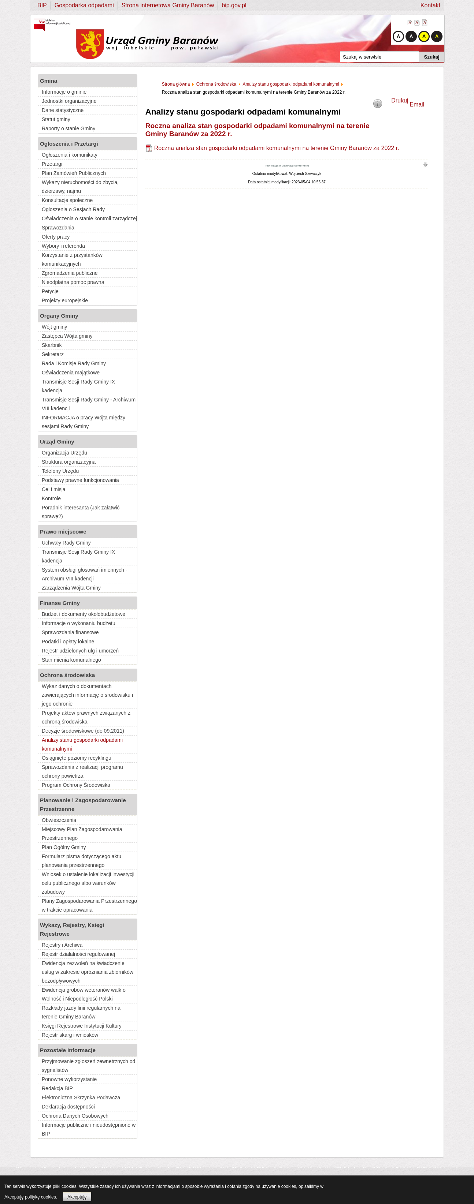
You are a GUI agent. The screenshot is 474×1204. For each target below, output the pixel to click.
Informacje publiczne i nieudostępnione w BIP (89, 1129)
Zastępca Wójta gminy (67, 336)
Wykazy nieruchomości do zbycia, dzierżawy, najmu (80, 186)
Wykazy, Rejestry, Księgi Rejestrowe (72, 929)
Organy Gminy (59, 316)
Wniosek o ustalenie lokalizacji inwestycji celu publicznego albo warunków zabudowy (88, 883)
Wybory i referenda (63, 246)
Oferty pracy (56, 237)
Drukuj (399, 100)
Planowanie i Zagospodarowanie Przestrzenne (83, 804)
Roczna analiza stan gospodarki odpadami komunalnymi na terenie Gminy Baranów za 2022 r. (276, 148)
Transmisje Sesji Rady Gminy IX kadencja (78, 386)
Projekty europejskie (65, 300)
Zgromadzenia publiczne (70, 273)
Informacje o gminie (64, 92)
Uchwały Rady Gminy (66, 543)
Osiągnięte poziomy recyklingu (76, 758)
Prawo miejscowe (63, 531)
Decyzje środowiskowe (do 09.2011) (83, 731)
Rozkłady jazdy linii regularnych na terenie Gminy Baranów (81, 1012)
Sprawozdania (58, 228)
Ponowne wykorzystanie (69, 1079)
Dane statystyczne (63, 110)
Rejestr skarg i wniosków (70, 1035)
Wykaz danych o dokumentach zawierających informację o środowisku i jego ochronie (87, 695)
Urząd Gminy (57, 441)
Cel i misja (54, 489)
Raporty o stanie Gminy (68, 128)
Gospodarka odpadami (84, 5)
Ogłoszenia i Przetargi (69, 144)
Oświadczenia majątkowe (71, 372)
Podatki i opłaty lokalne (68, 641)
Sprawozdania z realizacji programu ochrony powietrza (82, 771)
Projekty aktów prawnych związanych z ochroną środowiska (86, 717)
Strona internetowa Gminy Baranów (168, 5)
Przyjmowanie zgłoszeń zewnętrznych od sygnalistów (88, 1065)
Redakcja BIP (57, 1088)
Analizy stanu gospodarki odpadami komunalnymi (82, 744)
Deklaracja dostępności (68, 1107)
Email (417, 104)
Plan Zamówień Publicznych (74, 173)
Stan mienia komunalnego (71, 660)
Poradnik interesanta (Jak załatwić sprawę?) (80, 512)
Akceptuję (77, 1197)
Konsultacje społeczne (67, 200)
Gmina (48, 81)
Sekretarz (53, 354)
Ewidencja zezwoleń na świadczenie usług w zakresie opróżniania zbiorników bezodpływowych (87, 972)
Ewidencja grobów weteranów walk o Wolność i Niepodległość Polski (84, 994)
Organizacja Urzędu (64, 453)
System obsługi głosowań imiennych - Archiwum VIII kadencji (84, 574)
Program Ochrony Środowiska (76, 785)
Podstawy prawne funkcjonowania (80, 480)
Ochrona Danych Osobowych (75, 1116)
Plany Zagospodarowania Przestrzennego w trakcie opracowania (89, 905)
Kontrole (51, 498)
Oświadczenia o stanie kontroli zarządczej (89, 218)
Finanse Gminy (60, 603)
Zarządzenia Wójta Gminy (71, 588)
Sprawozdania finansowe (70, 632)
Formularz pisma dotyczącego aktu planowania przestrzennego (81, 860)
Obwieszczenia (59, 820)
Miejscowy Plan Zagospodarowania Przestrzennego (82, 833)
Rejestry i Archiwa (62, 945)
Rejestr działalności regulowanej (78, 954)
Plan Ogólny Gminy (64, 847)
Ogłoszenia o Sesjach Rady (73, 209)
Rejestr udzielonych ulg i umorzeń (80, 651)
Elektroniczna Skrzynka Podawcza (81, 1097)
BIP (42, 5)
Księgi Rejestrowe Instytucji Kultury (82, 1026)
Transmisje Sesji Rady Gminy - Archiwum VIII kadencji (89, 404)
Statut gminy (56, 119)
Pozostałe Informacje (68, 1050)
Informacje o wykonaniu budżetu (78, 623)
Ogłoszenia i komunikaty (69, 155)
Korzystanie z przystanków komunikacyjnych (72, 259)
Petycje (50, 291)
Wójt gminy (54, 327)
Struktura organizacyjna (69, 462)
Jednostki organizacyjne (69, 101)
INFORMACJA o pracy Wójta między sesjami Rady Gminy (83, 422)
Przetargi (52, 164)
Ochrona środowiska (67, 675)
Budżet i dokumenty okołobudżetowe (83, 614)
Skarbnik (52, 345)
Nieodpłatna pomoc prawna (73, 282)
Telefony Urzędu (60, 471)
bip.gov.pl (234, 5)
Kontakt (430, 5)
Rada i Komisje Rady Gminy (74, 363)
